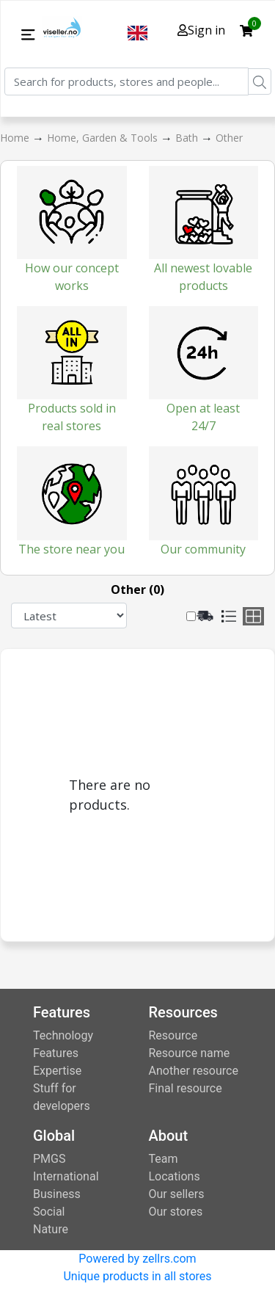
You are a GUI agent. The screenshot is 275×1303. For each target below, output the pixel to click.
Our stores (176, 1212)
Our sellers (177, 1194)
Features (55, 1053)
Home (16, 138)
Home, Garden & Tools (104, 138)
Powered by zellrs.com (137, 1259)
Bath (188, 138)
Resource (173, 1035)
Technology (63, 1035)
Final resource (185, 1088)
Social (49, 1212)
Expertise (57, 1071)
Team (163, 1159)
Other (229, 138)
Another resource (193, 1071)
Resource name (189, 1053)
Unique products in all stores (137, 1276)
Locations (174, 1176)
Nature (50, 1229)
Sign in (201, 30)
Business (57, 1194)
